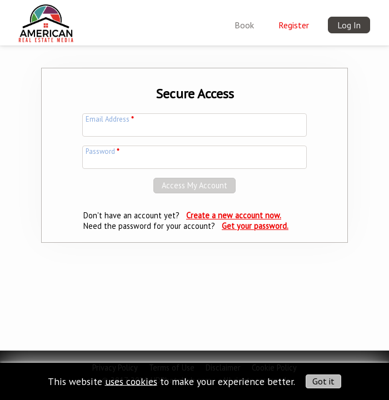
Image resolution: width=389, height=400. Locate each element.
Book (244, 25)
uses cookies (131, 380)
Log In (349, 25)
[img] (46, 20)
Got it (323, 381)
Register (293, 25)
